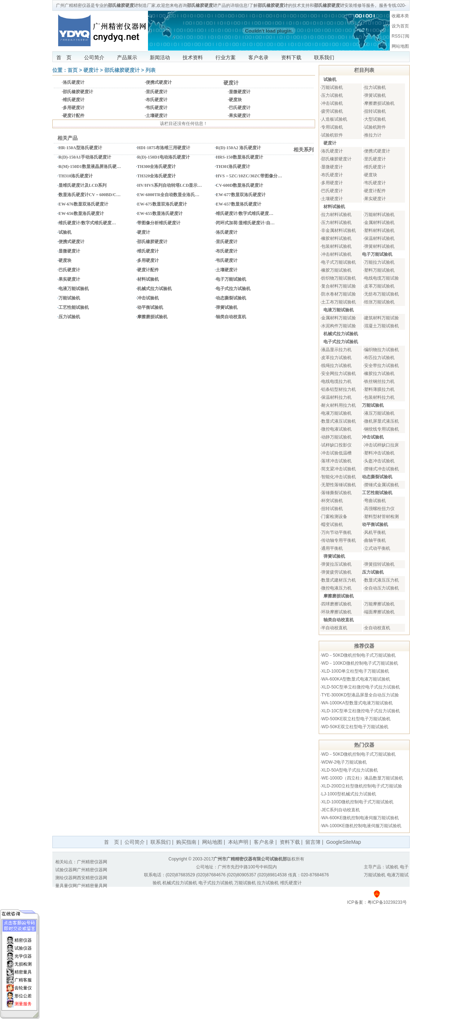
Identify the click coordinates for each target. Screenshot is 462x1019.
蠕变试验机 (332, 524)
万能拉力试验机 (379, 262)
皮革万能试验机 (379, 286)
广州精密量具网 (92, 885)
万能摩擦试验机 (379, 603)
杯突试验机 (332, 500)
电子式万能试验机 (338, 262)
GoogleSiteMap (343, 842)
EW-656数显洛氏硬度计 (81, 213)
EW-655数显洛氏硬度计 (160, 213)
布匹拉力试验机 (379, 357)
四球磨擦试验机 (336, 603)
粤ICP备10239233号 (387, 902)
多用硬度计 (73, 107)
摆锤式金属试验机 (381, 484)
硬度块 (235, 99)
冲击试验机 (148, 298)
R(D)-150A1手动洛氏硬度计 (84, 157)
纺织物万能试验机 (338, 278)
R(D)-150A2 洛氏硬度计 (238, 147)
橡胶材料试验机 (336, 238)
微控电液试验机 (336, 429)
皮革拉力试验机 (336, 357)
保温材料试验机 (379, 238)
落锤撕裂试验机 (336, 492)
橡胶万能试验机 (336, 270)
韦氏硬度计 (156, 107)
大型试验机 (375, 119)
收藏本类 (400, 15)
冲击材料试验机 (336, 254)
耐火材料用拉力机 (338, 405)
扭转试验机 (375, 111)
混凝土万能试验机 (381, 325)
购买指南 (186, 842)
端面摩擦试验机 (379, 611)
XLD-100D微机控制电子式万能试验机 (357, 801)
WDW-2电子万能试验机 (344, 762)
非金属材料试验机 (338, 230)
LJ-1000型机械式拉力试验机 (348, 793)
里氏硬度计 (156, 91)
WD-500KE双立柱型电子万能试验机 (356, 718)
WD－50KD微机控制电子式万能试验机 (358, 655)
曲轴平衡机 (375, 540)
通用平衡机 (332, 548)
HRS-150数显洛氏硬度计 (239, 157)
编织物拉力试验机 (381, 349)
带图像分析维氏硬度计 (158, 222)
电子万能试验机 (231, 279)
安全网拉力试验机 (338, 373)
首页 (72, 70)
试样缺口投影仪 (336, 445)
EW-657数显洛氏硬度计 (238, 204)
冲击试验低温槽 (336, 452)
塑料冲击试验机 (379, 452)
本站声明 (238, 842)
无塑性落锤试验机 (338, 484)
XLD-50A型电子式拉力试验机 (349, 770)
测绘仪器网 (66, 877)
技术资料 (193, 57)
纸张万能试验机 (379, 302)
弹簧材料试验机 (379, 246)
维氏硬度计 (73, 99)
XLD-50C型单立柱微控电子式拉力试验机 (360, 687)
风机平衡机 (375, 532)
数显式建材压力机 (338, 580)
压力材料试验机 (336, 222)
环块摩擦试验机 (336, 611)
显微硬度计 (239, 91)
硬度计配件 (73, 115)
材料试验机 (148, 279)
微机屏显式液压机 (381, 421)
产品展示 (127, 57)
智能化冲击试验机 (338, 476)
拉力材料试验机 (336, 214)
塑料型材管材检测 (381, 516)
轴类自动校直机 (231, 316)
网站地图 (400, 46)
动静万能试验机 (336, 437)
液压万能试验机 (379, 413)
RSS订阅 (400, 36)
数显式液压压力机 (381, 580)
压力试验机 (69, 316)
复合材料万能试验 (338, 286)
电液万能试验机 (73, 288)
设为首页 (400, 26)
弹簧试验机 (226, 307)
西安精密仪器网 (92, 877)
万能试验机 (69, 298)
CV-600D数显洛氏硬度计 (239, 185)
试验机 (64, 232)
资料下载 (291, 57)
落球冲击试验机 (336, 460)
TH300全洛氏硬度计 (156, 166)
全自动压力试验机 (381, 588)
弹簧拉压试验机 (336, 564)
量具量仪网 (66, 885)
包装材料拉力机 (379, 397)
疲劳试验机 (332, 111)
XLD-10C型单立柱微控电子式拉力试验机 (360, 710)
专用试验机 (332, 127)
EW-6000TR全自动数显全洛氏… (168, 194)
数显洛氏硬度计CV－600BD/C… (89, 194)
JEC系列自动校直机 (340, 809)
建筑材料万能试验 (381, 317)
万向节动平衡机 (336, 532)
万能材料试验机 (379, 214)
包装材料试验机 (336, 246)
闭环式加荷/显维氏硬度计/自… (245, 222)
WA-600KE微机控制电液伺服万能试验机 (360, 817)
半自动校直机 (334, 627)
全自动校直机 (377, 627)
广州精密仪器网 (92, 861)
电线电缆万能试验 (381, 278)
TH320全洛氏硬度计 (156, 175)
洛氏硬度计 (73, 82)
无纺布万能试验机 (381, 294)
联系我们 (324, 57)
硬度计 (91, 70)
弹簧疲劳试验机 (336, 572)
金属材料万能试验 (338, 317)
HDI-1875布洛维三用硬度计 (163, 147)
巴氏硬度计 (239, 107)
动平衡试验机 (150, 307)
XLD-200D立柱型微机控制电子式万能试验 (361, 786)
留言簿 (313, 842)
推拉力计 (373, 135)
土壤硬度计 (156, 115)
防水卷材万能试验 (338, 294)
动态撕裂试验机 (231, 298)
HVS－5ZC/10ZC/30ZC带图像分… (249, 175)
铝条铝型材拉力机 (338, 389)
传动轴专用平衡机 (338, 540)
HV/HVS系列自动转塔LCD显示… (169, 185)
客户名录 (258, 57)
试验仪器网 (66, 869)
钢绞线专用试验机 (381, 429)
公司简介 (94, 57)
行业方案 (225, 57)
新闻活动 (160, 57)
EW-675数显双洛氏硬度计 (162, 204)
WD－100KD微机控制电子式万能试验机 (359, 663)
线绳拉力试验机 (336, 365)
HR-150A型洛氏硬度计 (80, 147)
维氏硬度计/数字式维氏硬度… (244, 213)
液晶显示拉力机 (336, 349)
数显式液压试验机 (338, 421)
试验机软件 (332, 135)
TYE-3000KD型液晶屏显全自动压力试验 (360, 695)
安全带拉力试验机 (381, 365)
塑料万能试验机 (379, 270)
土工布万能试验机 (338, 302)
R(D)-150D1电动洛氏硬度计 (163, 157)
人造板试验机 (334, 119)
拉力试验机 (375, 87)
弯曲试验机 (375, 500)
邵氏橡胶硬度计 (122, 70)
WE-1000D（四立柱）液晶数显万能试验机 (362, 778)
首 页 (63, 57)
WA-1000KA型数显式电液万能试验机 (357, 702)
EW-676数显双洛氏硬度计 (83, 204)
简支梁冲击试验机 (338, 468)
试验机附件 (375, 127)
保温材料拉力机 (336, 397)
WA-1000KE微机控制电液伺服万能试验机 (361, 825)
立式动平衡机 (377, 548)
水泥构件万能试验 (338, 325)
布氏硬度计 (156, 99)
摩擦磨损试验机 (152, 316)
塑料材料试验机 (379, 230)
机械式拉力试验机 (154, 288)
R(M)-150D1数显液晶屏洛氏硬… (89, 166)
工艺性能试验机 (73, 307)
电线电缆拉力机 (336, 381)
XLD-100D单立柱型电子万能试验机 (355, 671)
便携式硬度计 (159, 82)
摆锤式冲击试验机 (381, 468)
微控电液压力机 (336, 588)
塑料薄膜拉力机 (379, 389)
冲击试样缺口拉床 (381, 445)
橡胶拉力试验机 (379, 373)
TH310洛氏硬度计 (75, 175)
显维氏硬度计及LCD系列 (82, 185)
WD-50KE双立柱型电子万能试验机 (354, 726)
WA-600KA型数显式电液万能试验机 (355, 679)
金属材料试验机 (379, 222)
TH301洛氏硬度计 (233, 166)
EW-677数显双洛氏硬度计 (241, 194)
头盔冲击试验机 (379, 460)
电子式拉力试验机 (233, 288)
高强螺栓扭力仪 (379, 508)
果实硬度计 (239, 115)
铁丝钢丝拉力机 (379, 381)
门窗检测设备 (334, 516)
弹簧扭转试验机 (379, 564)
